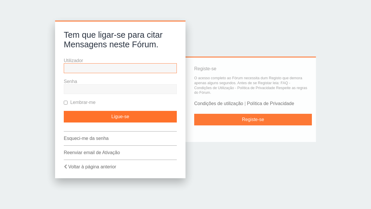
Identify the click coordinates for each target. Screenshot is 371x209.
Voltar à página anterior (92, 166)
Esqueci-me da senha (86, 138)
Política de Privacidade (270, 103)
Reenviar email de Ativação (92, 152)
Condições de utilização (218, 103)
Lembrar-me (80, 102)
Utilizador (73, 60)
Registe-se (253, 119)
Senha (70, 81)
